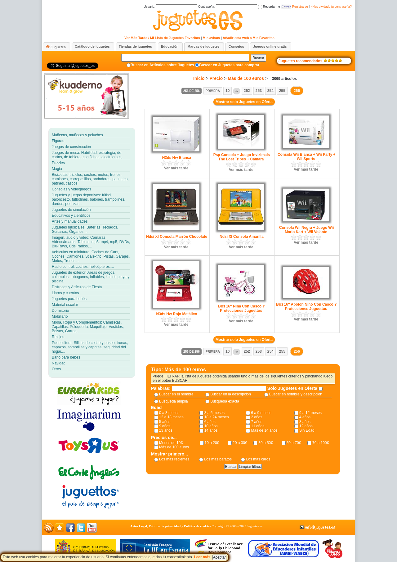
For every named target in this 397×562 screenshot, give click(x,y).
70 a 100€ (320, 443)
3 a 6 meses (214, 413)
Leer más (202, 557)
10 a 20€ (212, 443)
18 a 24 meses (216, 417)
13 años (165, 430)
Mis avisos (211, 38)
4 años (304, 417)
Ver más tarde (176, 168)
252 (247, 91)
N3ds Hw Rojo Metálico (176, 314)
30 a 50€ (265, 443)
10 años (211, 426)
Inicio (199, 78)
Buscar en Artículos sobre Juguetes (162, 65)
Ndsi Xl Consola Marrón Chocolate (176, 236)
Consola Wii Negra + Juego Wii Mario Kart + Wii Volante (306, 229)
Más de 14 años (264, 430)
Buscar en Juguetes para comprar (229, 65)
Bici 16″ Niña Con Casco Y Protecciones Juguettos (241, 308)
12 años (306, 426)
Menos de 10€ (171, 443)
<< (236, 91)
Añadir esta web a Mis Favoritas (248, 38)
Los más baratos (218, 459)
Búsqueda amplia (173, 401)
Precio (216, 78)
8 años (304, 422)
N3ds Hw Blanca (176, 157)
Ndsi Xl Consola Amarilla (242, 236)
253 (259, 91)
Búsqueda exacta (224, 401)
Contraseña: (227, 6)
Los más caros (258, 459)
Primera (213, 91)
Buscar (258, 58)
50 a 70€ (294, 443)
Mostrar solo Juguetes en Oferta (244, 102)
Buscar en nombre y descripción (295, 394)
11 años (257, 426)
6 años (210, 422)
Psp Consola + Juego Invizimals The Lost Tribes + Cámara (241, 157)
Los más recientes (174, 459)
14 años (211, 430)
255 (282, 91)
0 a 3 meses (169, 413)
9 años (164, 426)
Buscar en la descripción (230, 394)
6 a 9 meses (261, 413)
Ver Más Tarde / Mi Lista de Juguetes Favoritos (162, 38)
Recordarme (269, 6)
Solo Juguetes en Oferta (293, 388)
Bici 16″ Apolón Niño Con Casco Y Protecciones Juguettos (306, 306)
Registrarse (300, 6)
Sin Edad (306, 430)
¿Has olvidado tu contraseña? (331, 6)
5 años (164, 422)
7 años (256, 422)
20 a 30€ (240, 443)
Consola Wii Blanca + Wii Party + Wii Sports (307, 156)
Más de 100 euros (246, 78)
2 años (256, 417)
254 (270, 91)
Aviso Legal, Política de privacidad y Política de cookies (170, 526)
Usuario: (170, 6)
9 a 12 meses (310, 413)
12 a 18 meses (171, 417)
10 (227, 91)
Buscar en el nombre (176, 394)
